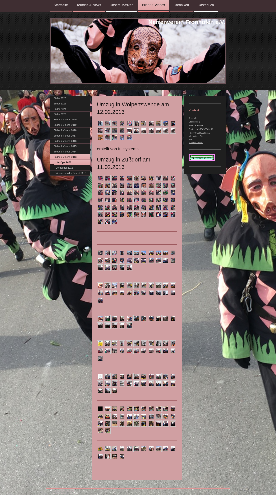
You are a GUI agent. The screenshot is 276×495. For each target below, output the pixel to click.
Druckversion (58, 491)
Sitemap (70, 491)
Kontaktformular (196, 143)
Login (223, 490)
